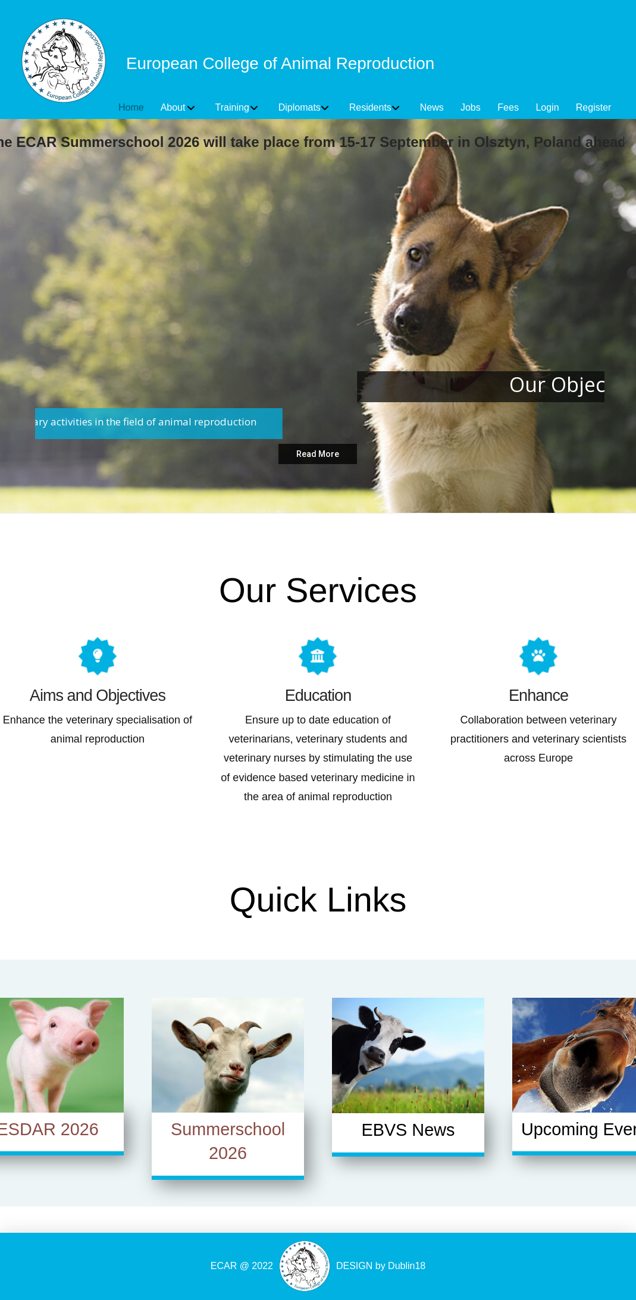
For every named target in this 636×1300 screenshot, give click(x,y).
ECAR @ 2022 (242, 1266)
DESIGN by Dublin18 (380, 1266)
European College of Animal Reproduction (280, 63)
